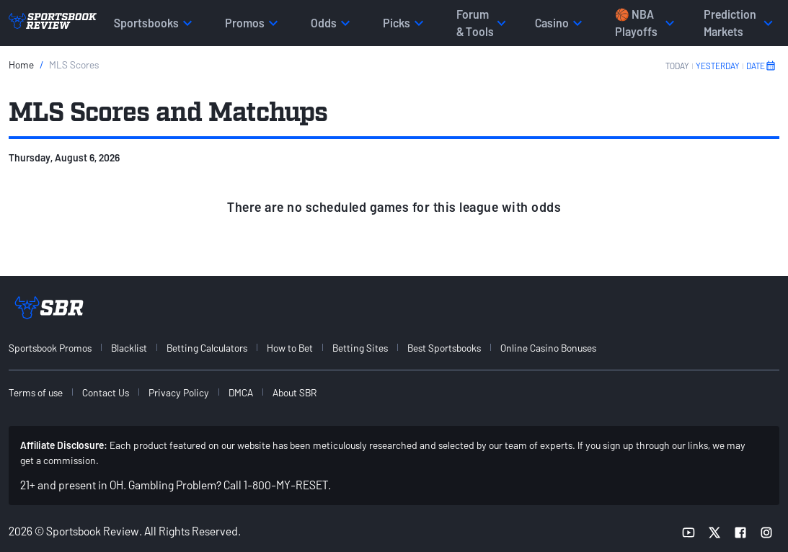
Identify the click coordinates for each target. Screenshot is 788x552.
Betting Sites (360, 348)
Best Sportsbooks (444, 348)
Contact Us (105, 392)
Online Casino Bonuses (548, 348)
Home (21, 64)
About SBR (294, 392)
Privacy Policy (179, 392)
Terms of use (36, 392)
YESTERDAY (718, 66)
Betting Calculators (207, 348)
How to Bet (290, 348)
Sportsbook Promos (50, 348)
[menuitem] (58, 347)
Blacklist (129, 348)
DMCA (241, 392)
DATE (761, 65)
